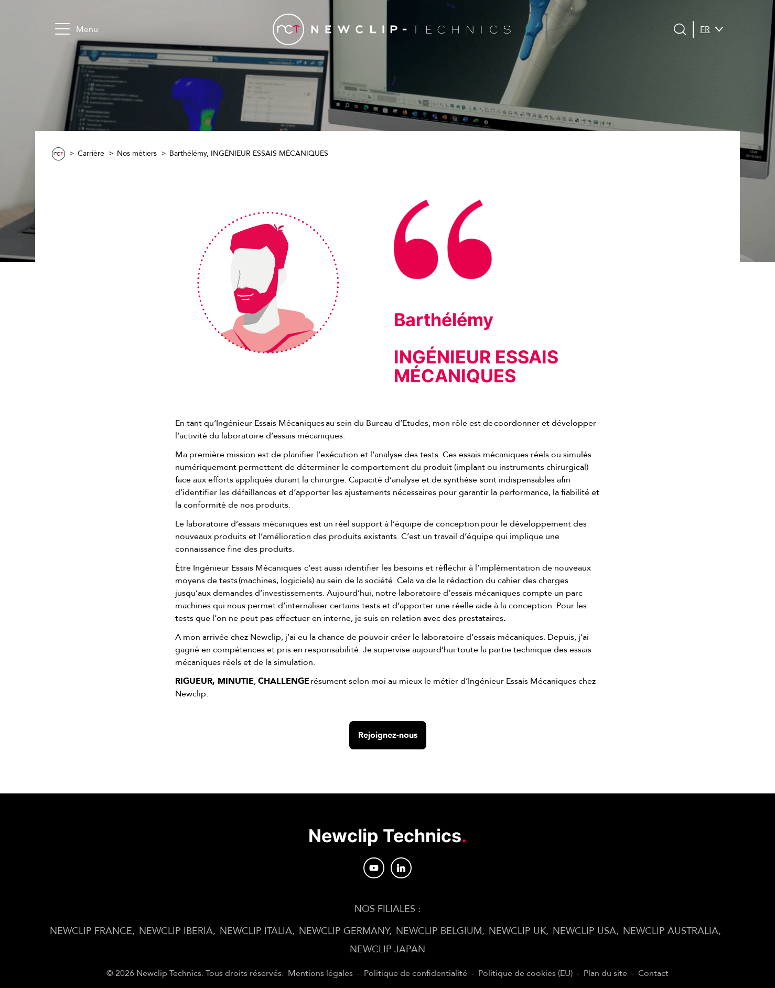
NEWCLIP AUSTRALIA (670, 931)
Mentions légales (320, 973)
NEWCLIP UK (517, 931)
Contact (653, 973)
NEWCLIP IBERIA (176, 931)
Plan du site (605, 973)
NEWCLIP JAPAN (387, 949)
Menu (76, 29)
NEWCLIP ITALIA (256, 931)
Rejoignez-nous (387, 735)
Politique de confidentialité (415, 973)
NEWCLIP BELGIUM (439, 931)
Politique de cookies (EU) (525, 973)
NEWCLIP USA (584, 931)
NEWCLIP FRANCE (91, 931)
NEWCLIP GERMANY (344, 931)
